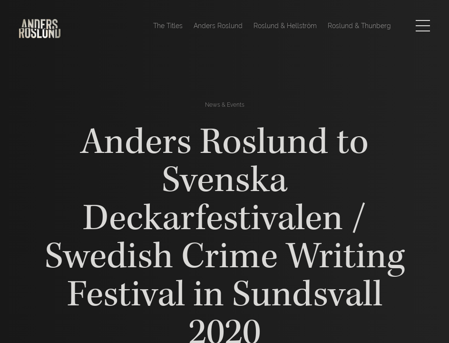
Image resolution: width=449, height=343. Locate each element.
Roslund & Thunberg (359, 26)
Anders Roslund (218, 26)
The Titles (168, 26)
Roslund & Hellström (285, 26)
